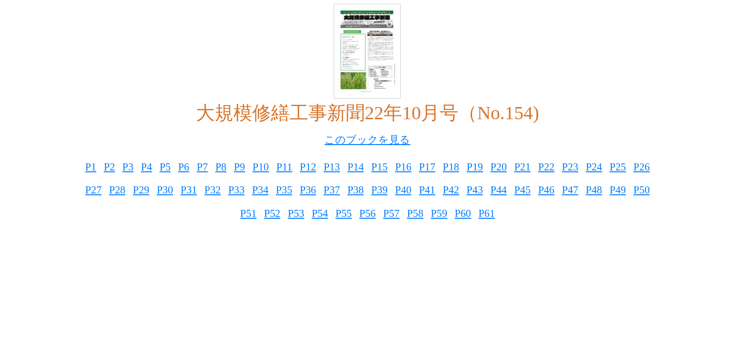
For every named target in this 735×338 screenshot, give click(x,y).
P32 (212, 190)
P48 (594, 190)
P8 (220, 167)
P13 (331, 167)
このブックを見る (367, 140)
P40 (403, 190)
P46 (546, 190)
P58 (415, 213)
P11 (284, 167)
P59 (439, 213)
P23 (570, 167)
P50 (641, 190)
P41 (427, 190)
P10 (261, 167)
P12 (308, 167)
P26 (641, 167)
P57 (391, 213)
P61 (487, 213)
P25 (618, 167)
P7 (202, 167)
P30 (165, 190)
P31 (188, 190)
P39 (379, 190)
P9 (239, 167)
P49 (617, 190)
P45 (522, 190)
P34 (260, 190)
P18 (451, 167)
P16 (403, 167)
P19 (474, 167)
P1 (91, 167)
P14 (355, 167)
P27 (93, 190)
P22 (546, 167)
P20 (498, 167)
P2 (109, 167)
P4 (146, 167)
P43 (474, 190)
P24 (594, 167)
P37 (331, 190)
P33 (236, 190)
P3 (128, 167)
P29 (141, 190)
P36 (308, 190)
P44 (498, 190)
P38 (355, 190)
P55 (344, 213)
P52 (272, 213)
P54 (320, 213)
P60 (463, 213)
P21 (522, 167)
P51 (248, 213)
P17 (427, 167)
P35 (284, 190)
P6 (183, 167)
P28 (117, 190)
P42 (451, 190)
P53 (296, 213)
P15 (379, 167)
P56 (368, 213)
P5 (165, 167)
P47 (570, 190)
